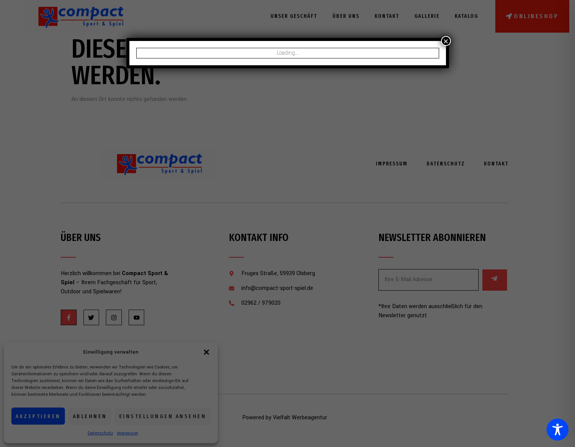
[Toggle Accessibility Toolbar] (557, 429)
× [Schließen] (445, 41)
